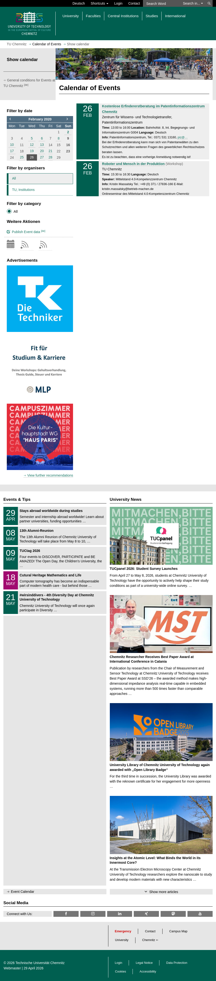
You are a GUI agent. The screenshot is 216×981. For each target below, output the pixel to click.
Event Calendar (22, 892)
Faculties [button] (93, 16)
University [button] (70, 16)
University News (126, 499)
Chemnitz (148, 940)
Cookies (120, 971)
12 (32, 145)
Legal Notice (144, 963)
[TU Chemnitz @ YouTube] (200, 914)
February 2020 (40, 119)
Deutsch (79, 3)
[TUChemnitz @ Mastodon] (173, 914)
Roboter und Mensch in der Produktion (133, 164)
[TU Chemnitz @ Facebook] (66, 914)
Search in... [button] (193, 3)
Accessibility (148, 971)
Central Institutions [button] (123, 16)
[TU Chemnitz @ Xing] (146, 914)
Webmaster (12, 968)
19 (32, 151)
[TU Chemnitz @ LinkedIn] (119, 914)
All (14, 178)
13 (42, 145)
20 (42, 151)
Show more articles (163, 892)
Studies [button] (152, 16)
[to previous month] (11, 119)
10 (12, 145)
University (121, 940)
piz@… (182, 137)
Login (118, 3)
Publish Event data (26, 231)
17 (12, 151)
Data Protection (176, 963)
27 (42, 157)
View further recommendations (50, 475)
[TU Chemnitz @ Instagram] (92, 914)
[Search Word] (161, 3)
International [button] (175, 16)
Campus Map (178, 931)
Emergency (123, 931)
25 (22, 157)
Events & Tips (16, 499)
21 (50, 151)
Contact (134, 3)
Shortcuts (99, 3)
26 (32, 157)
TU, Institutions (23, 190)
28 (50, 157)
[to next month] (68, 119)
